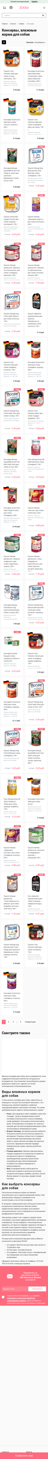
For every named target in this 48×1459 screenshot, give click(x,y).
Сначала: (30, 42)
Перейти (34, 1)
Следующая (30, 1023)
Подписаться (37, 1290)
